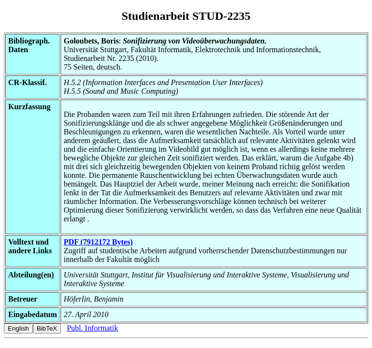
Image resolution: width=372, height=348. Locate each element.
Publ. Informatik (92, 328)
